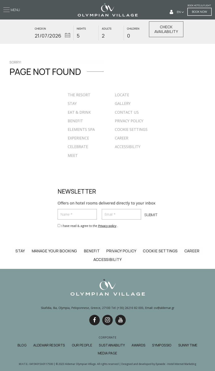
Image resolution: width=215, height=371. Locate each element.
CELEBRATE (78, 146)
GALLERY (123, 103)
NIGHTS (81, 28)
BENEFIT (75, 120)
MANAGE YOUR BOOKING (54, 250)
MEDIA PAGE (107, 353)
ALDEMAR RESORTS (49, 345)
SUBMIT (151, 214)
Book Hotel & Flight (199, 5)
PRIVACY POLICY (129, 120)
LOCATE (122, 94)
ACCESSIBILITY (127, 146)
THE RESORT (79, 94)
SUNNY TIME (188, 345)
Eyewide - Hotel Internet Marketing (176, 364)
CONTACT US (127, 112)
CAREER (121, 138)
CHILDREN (133, 28)
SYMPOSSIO (161, 345)
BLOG (22, 345)
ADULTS (106, 28)
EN (179, 12)
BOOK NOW (199, 12)
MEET (73, 155)
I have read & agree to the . (89, 226)
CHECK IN (40, 28)
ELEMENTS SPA (81, 129)
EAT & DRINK (79, 112)
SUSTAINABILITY (112, 345)
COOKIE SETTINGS (131, 129)
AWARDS (138, 345)
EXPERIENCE (78, 138)
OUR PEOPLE (82, 345)
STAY (72, 103)
